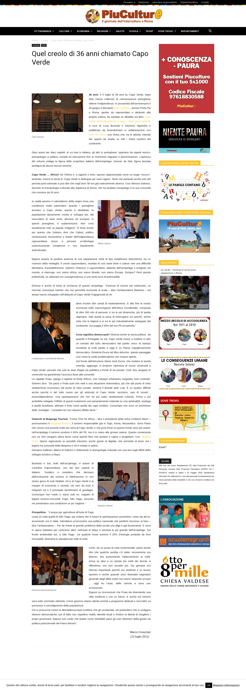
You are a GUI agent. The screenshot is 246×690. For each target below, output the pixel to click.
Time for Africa (97, 134)
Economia (84, 31)
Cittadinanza (44, 31)
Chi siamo (129, 2)
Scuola (135, 31)
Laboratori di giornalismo (164, 2)
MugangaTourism (60, 423)
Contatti (205, 2)
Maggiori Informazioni (226, 685)
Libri (44, 45)
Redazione (144, 2)
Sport (149, 31)
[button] (210, 31)
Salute (120, 31)
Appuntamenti (190, 31)
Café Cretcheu (122, 107)
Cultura (65, 31)
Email (162, 447)
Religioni (104, 31)
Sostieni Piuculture (189, 2)
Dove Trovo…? (167, 31)
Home (35, 40)
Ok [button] (208, 685)
